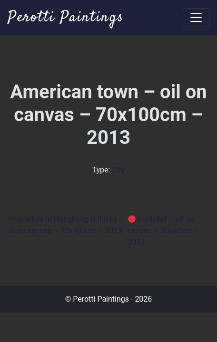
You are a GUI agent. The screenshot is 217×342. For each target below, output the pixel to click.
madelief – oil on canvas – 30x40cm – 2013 (163, 231)
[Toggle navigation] (196, 17)
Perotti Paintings (66, 17)
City (118, 169)
